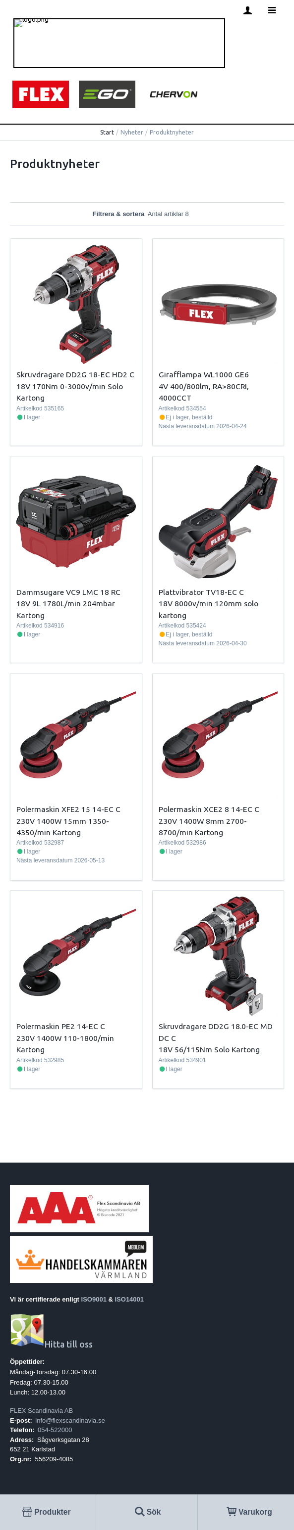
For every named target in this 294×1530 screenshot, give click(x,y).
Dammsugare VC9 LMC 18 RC (68, 591)
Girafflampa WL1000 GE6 (204, 374)
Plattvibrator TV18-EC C (201, 591)
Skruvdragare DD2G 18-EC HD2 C (75, 374)
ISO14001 (129, 1299)
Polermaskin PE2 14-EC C (60, 1026)
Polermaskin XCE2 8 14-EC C (209, 809)
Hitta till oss (51, 1344)
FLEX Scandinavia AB (41, 1410)
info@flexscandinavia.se (70, 1420)
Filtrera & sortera (146, 214)
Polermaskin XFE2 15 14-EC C (68, 809)
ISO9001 (94, 1299)
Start (107, 132)
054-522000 (55, 1430)
